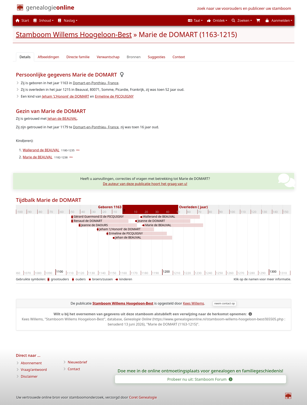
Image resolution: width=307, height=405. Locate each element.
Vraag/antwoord (34, 369)
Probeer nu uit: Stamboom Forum (199, 379)
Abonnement (31, 363)
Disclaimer (29, 376)
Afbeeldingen (48, 57)
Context (179, 57)
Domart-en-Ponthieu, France (95, 83)
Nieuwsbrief (77, 362)
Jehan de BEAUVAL (62, 118)
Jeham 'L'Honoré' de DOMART (65, 96)
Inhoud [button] (42, 20)
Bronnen (134, 57)
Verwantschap (108, 57)
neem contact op (224, 303)
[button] (194, 20)
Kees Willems (193, 303)
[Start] (50, 8)
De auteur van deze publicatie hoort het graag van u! (145, 183)
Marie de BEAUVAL (37, 157)
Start (22, 20)
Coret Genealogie (143, 397)
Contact (74, 369)
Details (25, 57)
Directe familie (78, 57)
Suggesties (156, 57)
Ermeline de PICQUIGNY (114, 96)
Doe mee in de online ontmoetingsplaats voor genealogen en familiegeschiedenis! (200, 370)
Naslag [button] (66, 20)
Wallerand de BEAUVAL (41, 150)
